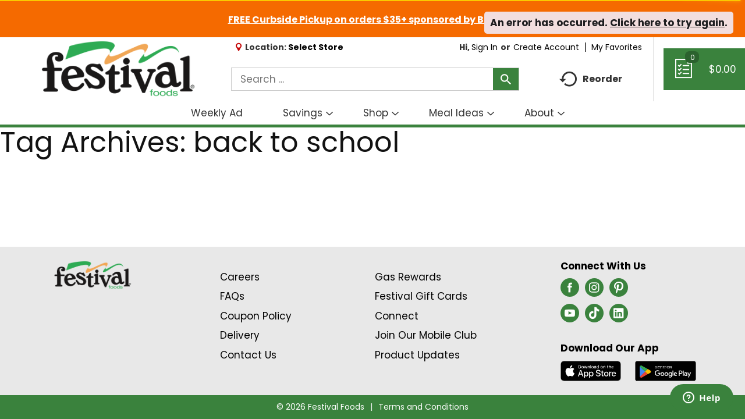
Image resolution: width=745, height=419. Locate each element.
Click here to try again (667, 23)
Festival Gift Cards (421, 296)
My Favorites (617, 47)
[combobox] (375, 79)
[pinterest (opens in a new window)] (618, 291)
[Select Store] (317, 47)
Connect (396, 316)
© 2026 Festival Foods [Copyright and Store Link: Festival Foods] (320, 407)
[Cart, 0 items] (704, 74)
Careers (240, 277)
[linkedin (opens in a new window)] (618, 317)
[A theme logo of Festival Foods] (118, 69)
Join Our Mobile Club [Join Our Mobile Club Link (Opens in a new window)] (426, 335)
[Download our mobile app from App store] (591, 370)
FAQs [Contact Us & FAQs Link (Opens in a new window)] (232, 296)
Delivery (240, 335)
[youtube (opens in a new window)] (569, 317)
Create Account (546, 47)
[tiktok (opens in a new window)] (594, 317)
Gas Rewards (408, 277)
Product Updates (417, 355)
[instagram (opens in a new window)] (594, 291)
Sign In (484, 47)
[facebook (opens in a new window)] (569, 291)
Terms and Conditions (423, 407)
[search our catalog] (506, 79)
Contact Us (248, 355)
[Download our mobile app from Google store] (665, 370)
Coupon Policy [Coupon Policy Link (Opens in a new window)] (256, 316)
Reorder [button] (590, 79)
